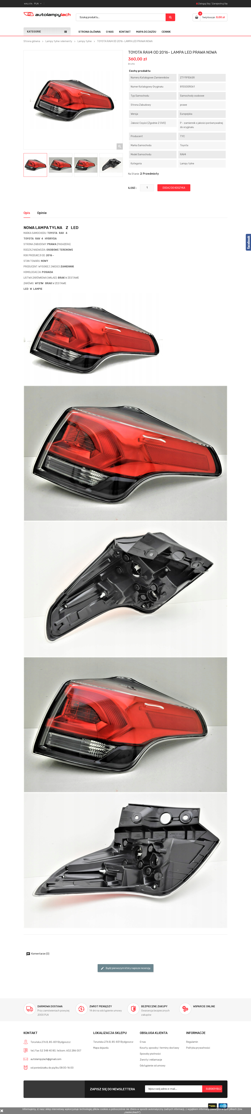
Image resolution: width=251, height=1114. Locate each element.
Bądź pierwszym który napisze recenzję (125, 968)
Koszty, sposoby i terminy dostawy (159, 1047)
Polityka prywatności (198, 1047)
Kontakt (125, 31)
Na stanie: (134, 173)
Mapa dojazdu (146, 31)
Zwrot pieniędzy (100, 1006)
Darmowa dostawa (50, 1006)
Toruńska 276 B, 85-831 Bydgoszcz (113, 1041)
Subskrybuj (213, 1088)
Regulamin (192, 1041)
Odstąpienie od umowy (152, 1065)
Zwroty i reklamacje (151, 1059)
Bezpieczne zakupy (154, 1006)
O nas (110, 31)
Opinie (42, 213)
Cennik (166, 31)
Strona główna (89, 31)
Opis (27, 213)
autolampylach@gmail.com (46, 1059)
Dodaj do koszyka (174, 187)
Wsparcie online (204, 1006)
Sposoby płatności (150, 1053)
